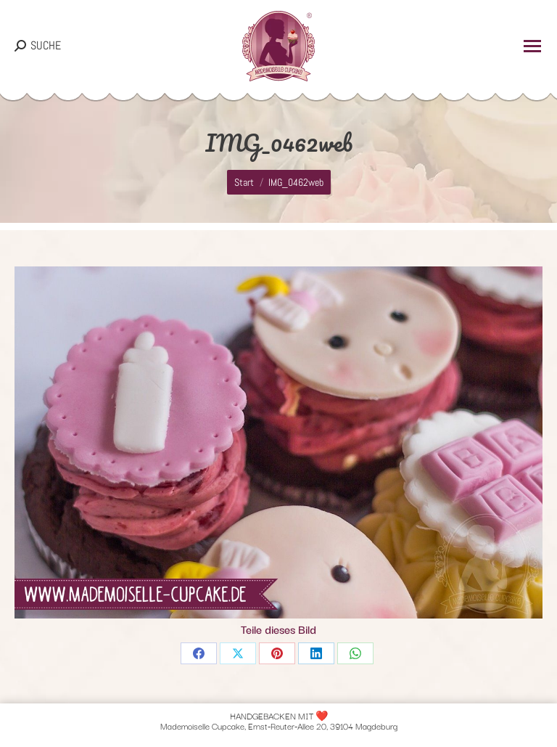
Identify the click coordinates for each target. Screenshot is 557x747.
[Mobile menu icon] (532, 46)
